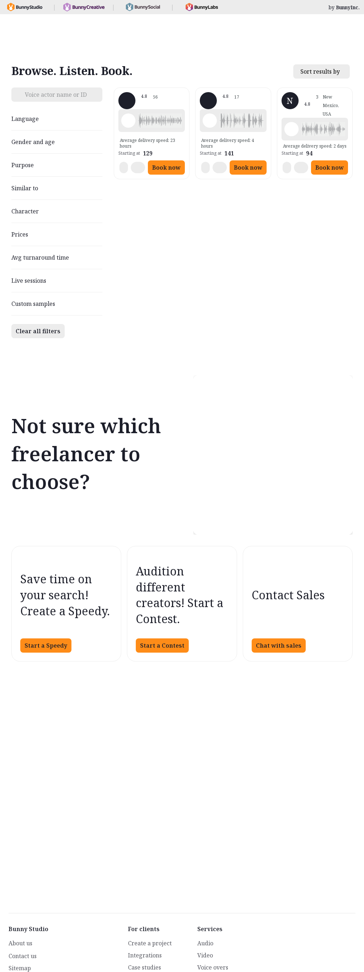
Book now (166, 167)
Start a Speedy (46, 645)
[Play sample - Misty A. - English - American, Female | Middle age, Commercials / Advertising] (128, 120)
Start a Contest (162, 645)
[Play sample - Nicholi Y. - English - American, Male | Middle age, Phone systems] (291, 129)
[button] (160, 120)
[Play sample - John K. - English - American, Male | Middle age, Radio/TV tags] (210, 120)
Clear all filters (38, 331)
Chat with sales (278, 645)
